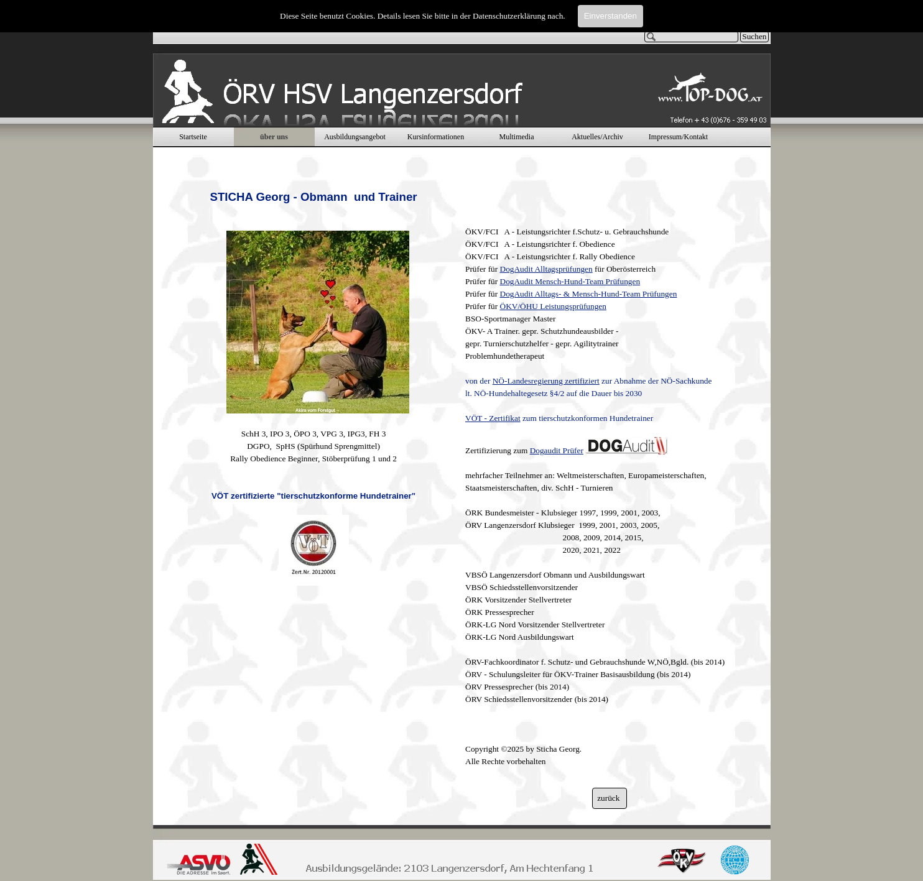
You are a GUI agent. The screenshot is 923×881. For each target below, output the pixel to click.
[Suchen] (691, 36)
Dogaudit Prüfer (556, 450)
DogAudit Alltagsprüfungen (546, 269)
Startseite (193, 136)
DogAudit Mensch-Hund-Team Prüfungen (570, 281)
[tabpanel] (313, 376)
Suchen (754, 36)
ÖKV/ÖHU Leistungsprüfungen (553, 306)
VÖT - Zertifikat (493, 418)
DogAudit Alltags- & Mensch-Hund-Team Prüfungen (588, 293)
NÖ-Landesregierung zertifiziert (546, 380)
